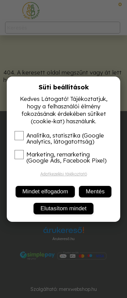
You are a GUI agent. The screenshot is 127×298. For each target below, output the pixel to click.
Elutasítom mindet (63, 208)
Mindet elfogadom (45, 191)
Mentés (95, 191)
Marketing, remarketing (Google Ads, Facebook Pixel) (61, 157)
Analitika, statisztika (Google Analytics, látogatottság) (59, 138)
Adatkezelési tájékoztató (63, 173)
